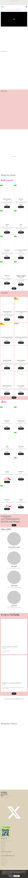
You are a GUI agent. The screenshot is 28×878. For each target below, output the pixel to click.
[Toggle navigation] (26, 7)
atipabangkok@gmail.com (5, 797)
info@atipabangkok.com (7, 795)
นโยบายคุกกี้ (9, 873)
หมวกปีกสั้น (3, 845)
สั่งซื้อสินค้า (7, 206)
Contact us (3, 865)
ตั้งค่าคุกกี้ (10, 875)
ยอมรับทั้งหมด (16, 875)
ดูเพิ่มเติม (14, 288)
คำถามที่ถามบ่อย (4, 862)
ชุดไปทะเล (3, 843)
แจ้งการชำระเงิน (4, 859)
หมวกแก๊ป (3, 846)
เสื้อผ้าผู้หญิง (3, 842)
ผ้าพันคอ (2, 848)
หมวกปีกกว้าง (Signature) (6, 840)
